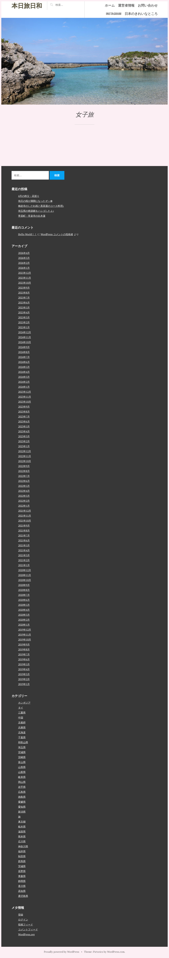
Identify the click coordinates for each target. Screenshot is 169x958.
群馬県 (22, 861)
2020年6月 (24, 599)
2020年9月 (24, 585)
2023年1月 (24, 446)
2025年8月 (24, 292)
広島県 (22, 791)
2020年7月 (24, 595)
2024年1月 (24, 386)
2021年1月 (24, 565)
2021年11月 (24, 515)
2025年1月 (24, 327)
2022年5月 (24, 486)
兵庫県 (22, 727)
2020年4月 (24, 609)
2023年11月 (24, 396)
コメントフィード (28, 929)
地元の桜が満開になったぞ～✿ (35, 201)
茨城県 (22, 866)
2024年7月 (24, 357)
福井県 (22, 851)
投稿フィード (25, 924)
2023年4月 (24, 431)
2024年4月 (24, 372)
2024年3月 (24, 376)
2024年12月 (24, 332)
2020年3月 (24, 614)
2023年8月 (24, 411)
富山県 (22, 762)
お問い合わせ (148, 5)
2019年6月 (24, 659)
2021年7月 (24, 535)
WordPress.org (26, 934)
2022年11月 (24, 456)
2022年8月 (24, 471)
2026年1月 (24, 267)
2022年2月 (24, 500)
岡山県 (22, 782)
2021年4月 (24, 550)
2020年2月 (24, 619)
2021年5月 (24, 545)
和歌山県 (23, 742)
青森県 (22, 876)
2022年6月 (24, 481)
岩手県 (22, 787)
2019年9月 (24, 644)
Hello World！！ (27, 234)
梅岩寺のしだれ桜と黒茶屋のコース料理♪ (41, 205)
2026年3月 (24, 258)
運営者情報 (126, 5)
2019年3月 (24, 674)
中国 (20, 717)
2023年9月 (24, 406)
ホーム (110, 5)
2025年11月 (24, 277)
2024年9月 (24, 347)
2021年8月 (24, 530)
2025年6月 (24, 302)
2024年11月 (24, 337)
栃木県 (22, 826)
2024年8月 (24, 352)
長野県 (22, 871)
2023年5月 (24, 426)
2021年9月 (24, 525)
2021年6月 (24, 540)
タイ (20, 707)
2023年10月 (24, 401)
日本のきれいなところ (141, 13)
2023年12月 (24, 391)
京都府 (22, 722)
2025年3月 (24, 317)
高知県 (22, 891)
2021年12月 (24, 510)
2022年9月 (24, 466)
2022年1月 (24, 505)
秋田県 (22, 856)
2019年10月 (24, 639)
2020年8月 (24, 590)
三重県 (22, 712)
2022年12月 (24, 451)
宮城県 (22, 752)
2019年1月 (24, 684)
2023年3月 (24, 436)
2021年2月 (24, 560)
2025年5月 (24, 307)
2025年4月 (24, 312)
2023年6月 (24, 421)
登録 (20, 914)
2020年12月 (24, 570)
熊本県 (22, 836)
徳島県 (22, 796)
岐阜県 (22, 777)
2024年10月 (24, 342)
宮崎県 (22, 757)
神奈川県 (23, 846)
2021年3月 (24, 555)
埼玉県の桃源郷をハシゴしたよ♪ (36, 210)
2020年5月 (24, 604)
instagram (113, 13)
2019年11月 (24, 634)
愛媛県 (22, 801)
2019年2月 (24, 679)
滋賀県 (22, 831)
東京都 (22, 821)
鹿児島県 (23, 896)
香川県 (22, 886)
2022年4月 (24, 490)
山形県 (22, 767)
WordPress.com (115, 951)
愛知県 (22, 806)
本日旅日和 (27, 5)
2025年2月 (24, 322)
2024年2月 (24, 381)
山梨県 (22, 772)
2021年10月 (24, 520)
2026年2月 (24, 262)
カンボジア (24, 702)
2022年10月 (24, 461)
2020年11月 (24, 575)
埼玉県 (22, 747)
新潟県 (22, 811)
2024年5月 (24, 367)
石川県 (22, 841)
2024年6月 (24, 362)
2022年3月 (24, 495)
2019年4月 (24, 669)
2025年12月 (24, 272)
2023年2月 (24, 441)
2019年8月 (24, 649)
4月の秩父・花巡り (28, 196)
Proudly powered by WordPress (61, 951)
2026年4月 (24, 253)
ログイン (23, 919)
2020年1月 (24, 624)
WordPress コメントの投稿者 (57, 234)
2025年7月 (24, 297)
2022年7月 (24, 476)
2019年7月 (24, 654)
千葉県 (22, 737)
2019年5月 (24, 664)
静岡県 (22, 881)
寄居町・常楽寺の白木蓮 (31, 215)
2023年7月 (24, 416)
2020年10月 (24, 580)
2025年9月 (24, 287)
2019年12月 (24, 629)
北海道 (22, 732)
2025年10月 (24, 282)
